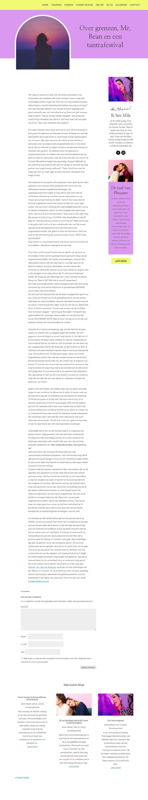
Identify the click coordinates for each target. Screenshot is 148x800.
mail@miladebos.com (38, 581)
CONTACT (135, 5)
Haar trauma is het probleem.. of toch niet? (32, 698)
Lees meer (32, 746)
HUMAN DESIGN (84, 5)
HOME (45, 5)
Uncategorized (32, 707)
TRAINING (56, 5)
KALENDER (121, 5)
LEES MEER (121, 261)
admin (28, 704)
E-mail (24, 644)
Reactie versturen (88, 667)
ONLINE (100, 5)
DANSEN (69, 5)
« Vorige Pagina (22, 777)
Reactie (25, 607)
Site (22, 652)
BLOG (110, 5)
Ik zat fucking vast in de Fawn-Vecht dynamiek (74, 721)
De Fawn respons (116, 720)
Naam (24, 636)
